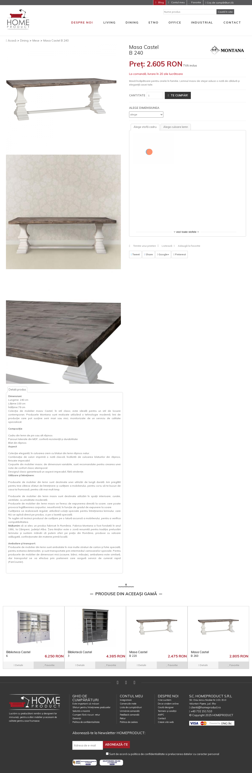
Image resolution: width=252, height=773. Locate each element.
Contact (232, 22)
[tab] (145, 127)
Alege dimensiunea (144, 108)
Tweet (135, 254)
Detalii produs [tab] (17, 389)
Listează (167, 245)
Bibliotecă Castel (80, 653)
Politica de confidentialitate (86, 722)
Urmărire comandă (130, 711)
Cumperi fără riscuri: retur (86, 714)
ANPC (161, 714)
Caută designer (166, 707)
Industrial (202, 22)
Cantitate (137, 95)
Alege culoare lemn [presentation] (175, 126)
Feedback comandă (129, 714)
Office (174, 22)
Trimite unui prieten (144, 245)
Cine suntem (164, 700)
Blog (161, 2)
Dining (132, 22)
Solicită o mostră (81, 711)
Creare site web (166, 722)
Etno (154, 22)
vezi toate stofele (186, 231)
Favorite (196, 2)
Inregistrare (126, 700)
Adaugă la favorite (189, 245)
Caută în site (225, 11)
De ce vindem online (168, 703)
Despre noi (82, 22)
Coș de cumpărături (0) (219, 2)
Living (109, 22)
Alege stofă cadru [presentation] (145, 126)
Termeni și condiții (167, 711)
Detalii (18, 665)
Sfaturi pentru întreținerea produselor (91, 707)
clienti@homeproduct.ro (205, 707)
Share (148, 254)
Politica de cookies (129, 722)
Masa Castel (138, 654)
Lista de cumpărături (131, 707)
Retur (123, 718)
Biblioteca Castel (18, 653)
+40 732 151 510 (200, 711)
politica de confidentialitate (148, 753)
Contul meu (178, 2)
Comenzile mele (128, 703)
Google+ (163, 254)
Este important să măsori (85, 703)
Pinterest (179, 254)
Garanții (76, 718)
